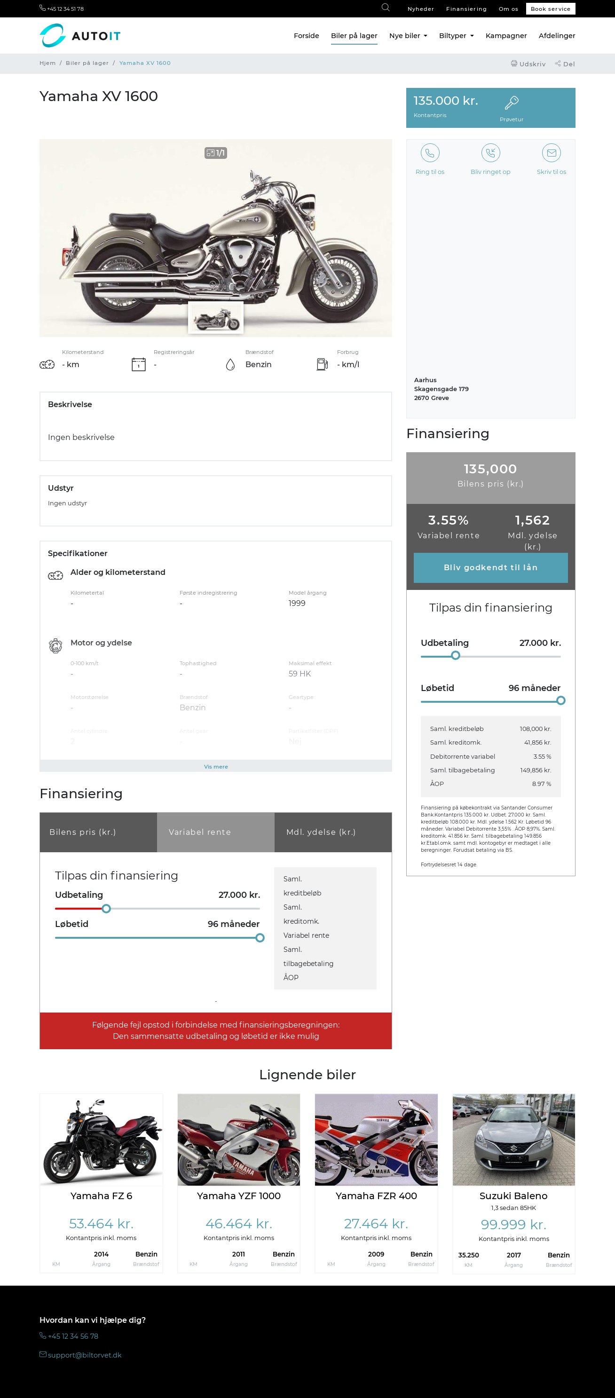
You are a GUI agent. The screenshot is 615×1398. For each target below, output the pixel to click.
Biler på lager (354, 35)
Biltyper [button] (453, 35)
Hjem (47, 63)
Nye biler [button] (405, 35)
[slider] (106, 908)
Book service (551, 9)
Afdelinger (557, 35)
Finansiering (466, 9)
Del (565, 64)
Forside (306, 35)
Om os (509, 9)
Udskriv (528, 64)
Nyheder (421, 9)
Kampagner (506, 35)
